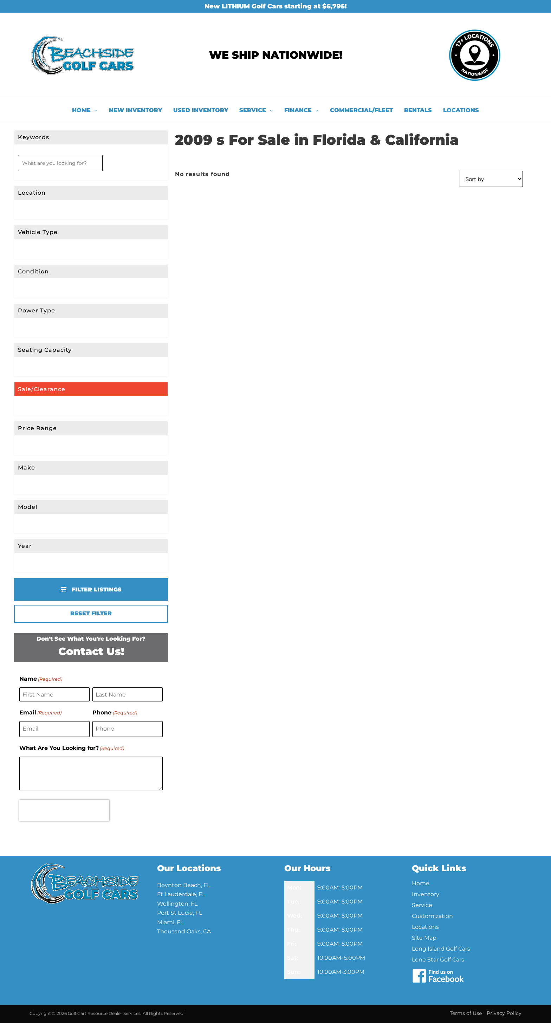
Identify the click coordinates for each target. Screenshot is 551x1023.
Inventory (425, 894)
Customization (432, 916)
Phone (114, 712)
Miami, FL (170, 922)
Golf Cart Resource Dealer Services (104, 1013)
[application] (94, 110)
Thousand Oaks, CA (184, 931)
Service (422, 905)
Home (420, 883)
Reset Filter (91, 613)
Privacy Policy (504, 1013)
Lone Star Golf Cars (438, 959)
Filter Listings (91, 589)
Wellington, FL (177, 903)
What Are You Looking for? (71, 748)
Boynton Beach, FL (183, 885)
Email (40, 712)
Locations (425, 927)
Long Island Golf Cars (441, 948)
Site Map (424, 937)
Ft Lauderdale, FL (181, 894)
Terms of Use (466, 1013)
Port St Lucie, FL (179, 912)
